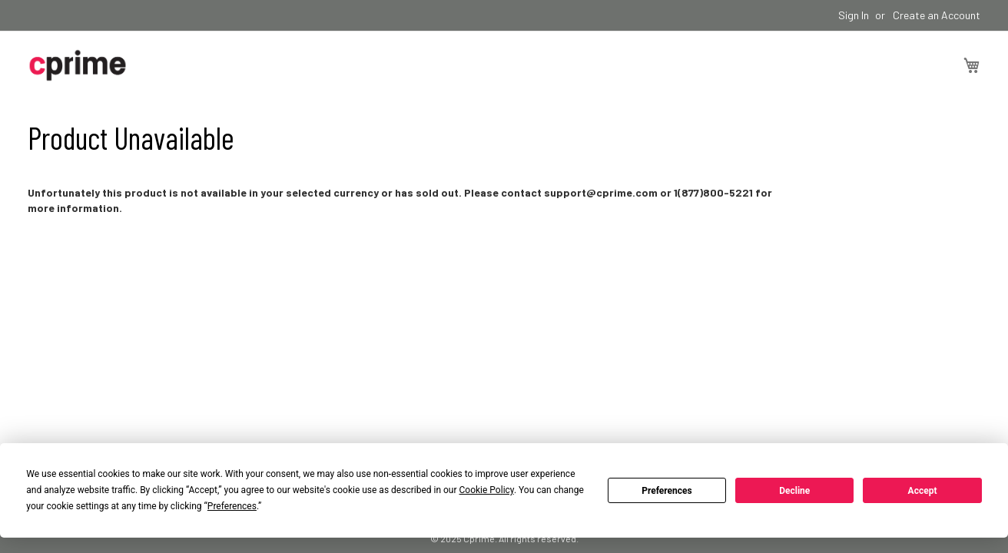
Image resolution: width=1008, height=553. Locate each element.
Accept (922, 490)
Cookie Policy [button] (486, 490)
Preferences (667, 490)
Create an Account (936, 15)
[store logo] (78, 65)
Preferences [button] (232, 506)
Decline (794, 490)
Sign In (853, 15)
